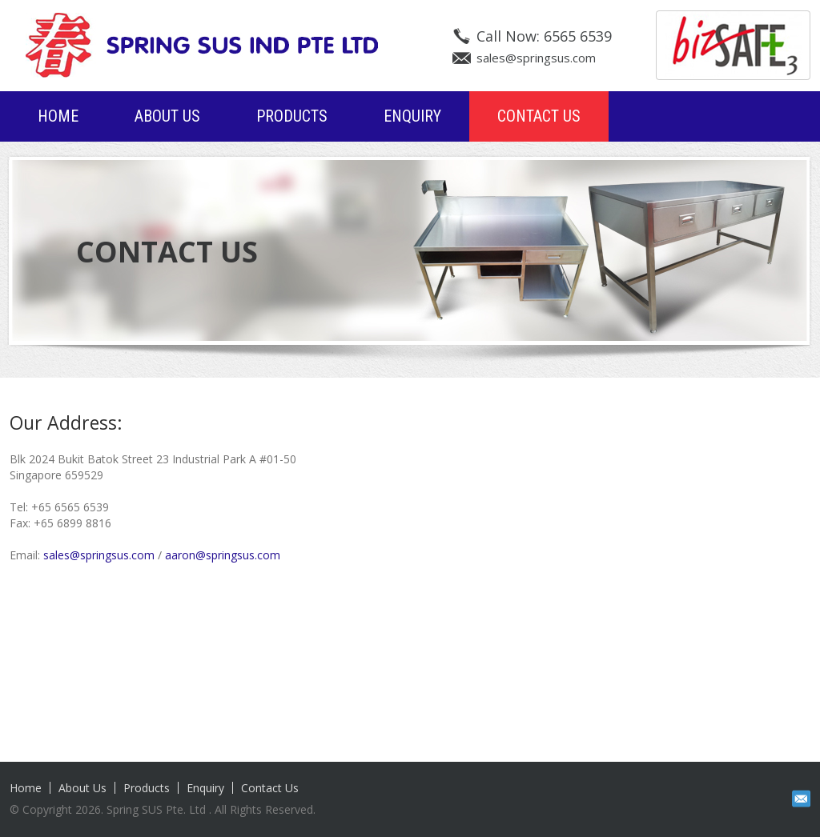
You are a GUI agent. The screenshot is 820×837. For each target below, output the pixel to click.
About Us (167, 116)
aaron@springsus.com (222, 555)
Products (292, 116)
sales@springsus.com (536, 58)
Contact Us (539, 116)
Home (58, 116)
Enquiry (412, 116)
